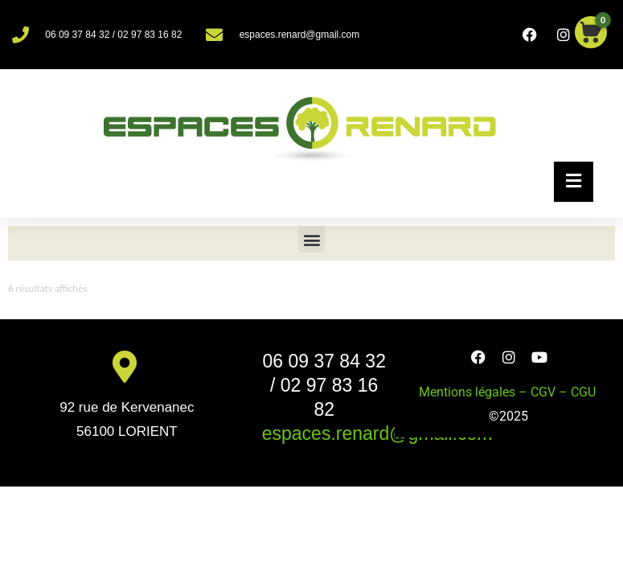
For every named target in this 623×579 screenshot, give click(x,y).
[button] (311, 239)
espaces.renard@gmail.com (377, 433)
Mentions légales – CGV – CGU (509, 392)
